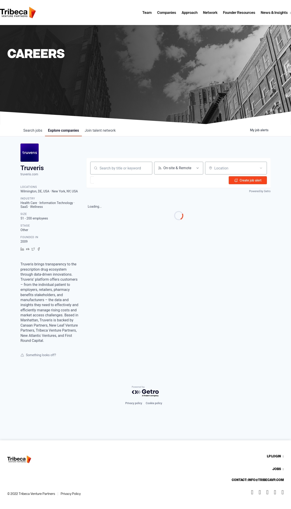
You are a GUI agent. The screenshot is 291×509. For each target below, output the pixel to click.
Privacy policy (133, 403)
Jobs (276, 469)
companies (65, 130)
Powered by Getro (260, 191)
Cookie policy (154, 403)
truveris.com (29, 174)
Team (147, 12)
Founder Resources (239, 12)
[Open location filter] (261, 168)
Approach (190, 12)
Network (210, 12)
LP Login (274, 456)
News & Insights (274, 12)
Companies (166, 12)
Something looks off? (38, 355)
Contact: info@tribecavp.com (258, 480)
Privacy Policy (71, 493)
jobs (33, 130)
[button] (105, 180)
